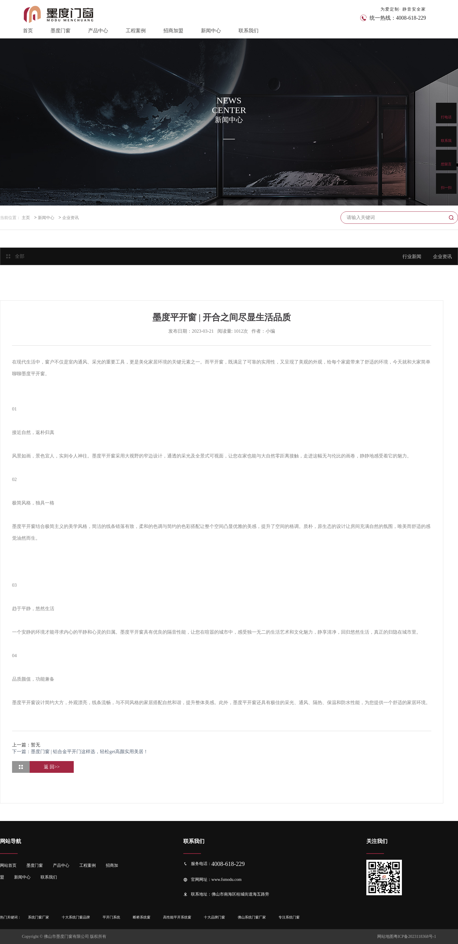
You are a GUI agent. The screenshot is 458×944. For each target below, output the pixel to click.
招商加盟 (173, 30)
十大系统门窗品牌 (76, 917)
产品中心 (98, 30)
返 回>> (52, 766)
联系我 (446, 136)
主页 (26, 218)
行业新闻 (411, 256)
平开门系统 (111, 917)
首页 (28, 30)
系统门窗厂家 (38, 917)
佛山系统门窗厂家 (252, 917)
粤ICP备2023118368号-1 (415, 936)
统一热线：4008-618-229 (398, 18)
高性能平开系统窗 (177, 917)
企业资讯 (70, 218)
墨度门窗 (61, 30)
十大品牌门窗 (214, 917)
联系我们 (249, 30)
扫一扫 (446, 183)
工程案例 (136, 30)
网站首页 (8, 865)
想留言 (446, 159)
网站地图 (385, 936)
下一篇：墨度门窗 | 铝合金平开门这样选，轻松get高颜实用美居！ (80, 751)
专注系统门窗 (289, 917)
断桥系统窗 (141, 917)
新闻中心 (211, 30)
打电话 (446, 112)
